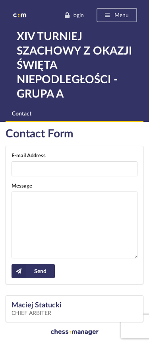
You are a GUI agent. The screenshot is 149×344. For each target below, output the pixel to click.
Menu (116, 15)
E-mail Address (29, 155)
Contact (21, 113)
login (74, 15)
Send (29, 271)
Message (22, 185)
